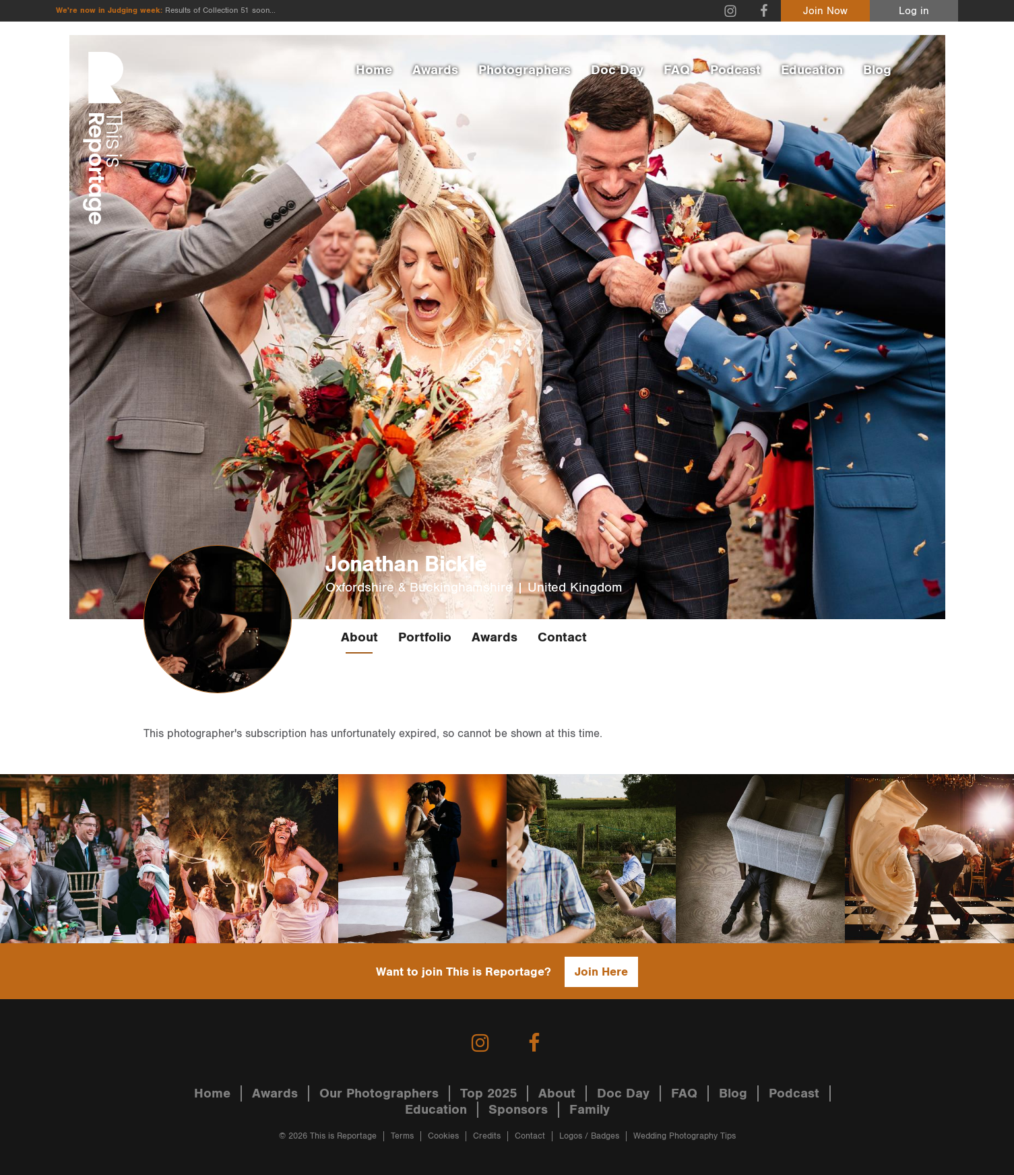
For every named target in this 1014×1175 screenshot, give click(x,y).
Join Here (601, 972)
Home (374, 70)
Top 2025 (488, 1093)
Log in (914, 11)
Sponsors (518, 1110)
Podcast (735, 70)
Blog (877, 70)
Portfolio (424, 637)
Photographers (524, 70)
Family (589, 1110)
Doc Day (617, 70)
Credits (487, 1136)
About (359, 637)
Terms (402, 1136)
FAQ (677, 70)
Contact (562, 637)
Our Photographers (379, 1093)
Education (812, 70)
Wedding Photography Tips (684, 1136)
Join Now (825, 11)
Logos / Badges (589, 1136)
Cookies (443, 1136)
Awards (435, 70)
